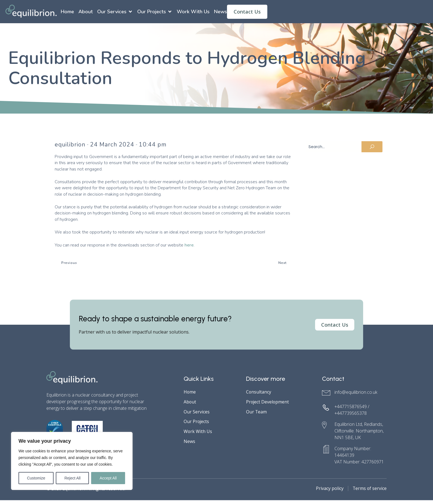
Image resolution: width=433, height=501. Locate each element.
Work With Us (193, 12)
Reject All (72, 478)
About (85, 12)
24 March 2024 (112, 145)
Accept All (108, 478)
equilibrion (70, 145)
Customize (36, 478)
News (220, 12)
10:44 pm (153, 145)
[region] (72, 461)
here (189, 246)
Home (67, 12)
